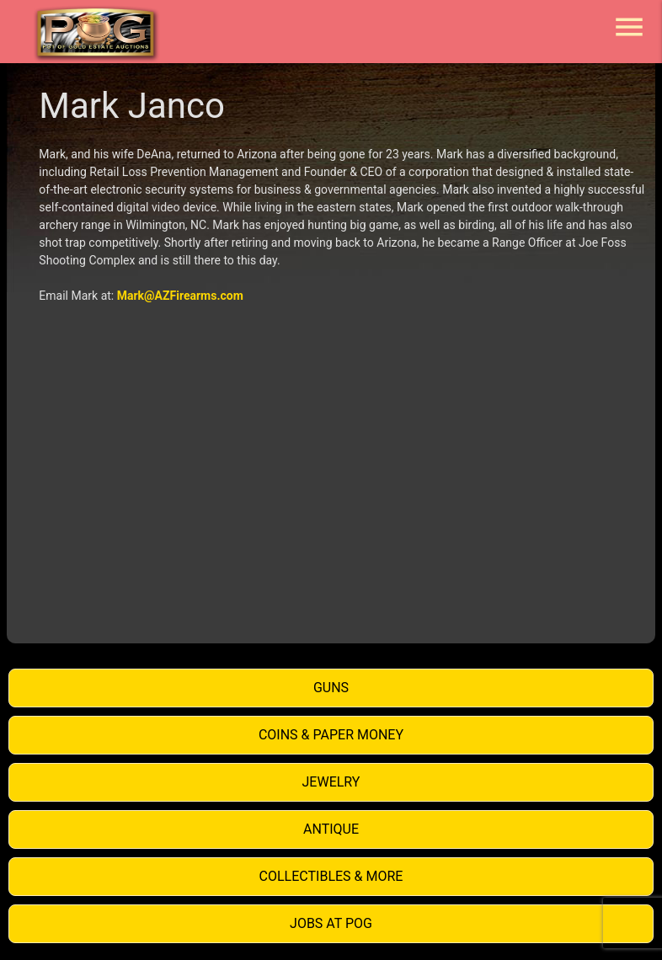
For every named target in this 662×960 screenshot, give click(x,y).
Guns (331, 688)
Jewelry (331, 782)
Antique (331, 829)
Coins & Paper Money (331, 735)
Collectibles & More (331, 876)
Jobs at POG (331, 923)
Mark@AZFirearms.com (180, 295)
